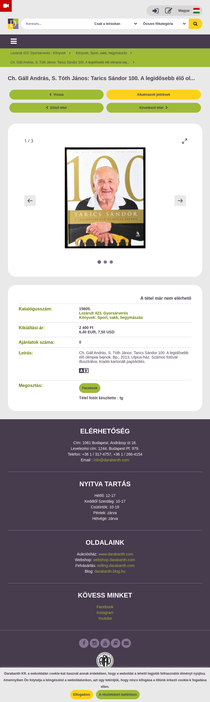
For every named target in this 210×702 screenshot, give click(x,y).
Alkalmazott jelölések (153, 95)
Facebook (89, 388)
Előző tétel (56, 108)
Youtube (105, 618)
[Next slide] (180, 200)
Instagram (105, 612)
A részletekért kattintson (118, 695)
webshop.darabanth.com (114, 560)
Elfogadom (81, 695)
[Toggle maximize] (184, 141)
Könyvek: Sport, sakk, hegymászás (111, 317)
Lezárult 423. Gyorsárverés (103, 313)
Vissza (56, 95)
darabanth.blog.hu (109, 571)
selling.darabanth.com (116, 565)
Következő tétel (153, 108)
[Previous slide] (30, 200)
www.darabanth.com (115, 554)
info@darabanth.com (111, 460)
